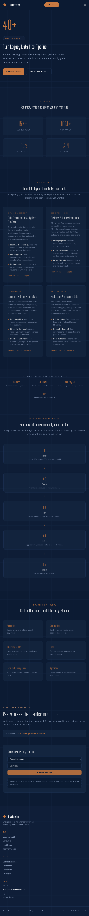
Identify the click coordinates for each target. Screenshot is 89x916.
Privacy (57, 911)
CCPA (84, 911)
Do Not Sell (75, 911)
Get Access (52, 5)
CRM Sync (7, 874)
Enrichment (7, 870)
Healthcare (7, 845)
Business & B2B (9, 837)
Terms (65, 911)
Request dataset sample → (19, 279)
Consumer (7, 841)
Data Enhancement (10, 862)
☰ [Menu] (84, 4)
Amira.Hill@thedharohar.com (31, 735)
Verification (7, 866)
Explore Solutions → (39, 72)
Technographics (9, 849)
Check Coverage (44, 774)
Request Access (13, 72)
